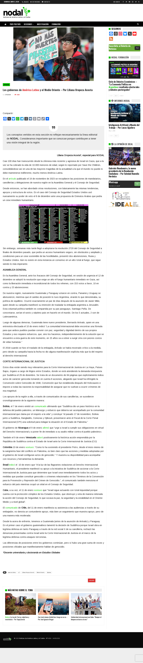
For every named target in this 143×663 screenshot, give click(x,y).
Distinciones (35, 2)
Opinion (49, 572)
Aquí (137, 48)
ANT (111, 95)
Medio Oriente (40, 572)
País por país (15, 24)
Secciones (28, 24)
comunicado (40, 406)
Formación (56, 24)
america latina (12, 572)
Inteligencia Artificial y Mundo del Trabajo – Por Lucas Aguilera (124, 126)
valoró (40, 437)
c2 (19, 572)
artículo (12, 178)
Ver (137, 184)
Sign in (117, 2)
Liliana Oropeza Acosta (28, 572)
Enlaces (25, 2)
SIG (116, 95)
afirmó (46, 428)
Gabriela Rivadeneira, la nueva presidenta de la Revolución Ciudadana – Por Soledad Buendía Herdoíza (124, 172)
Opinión (6, 85)
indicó (12, 465)
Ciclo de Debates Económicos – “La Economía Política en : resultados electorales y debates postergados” (124, 85)
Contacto (46, 2)
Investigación (42, 24)
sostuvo (30, 447)
